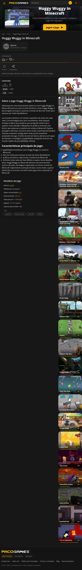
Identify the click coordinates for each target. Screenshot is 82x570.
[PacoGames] (15, 552)
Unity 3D (30, 214)
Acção (12, 185)
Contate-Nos (5, 561)
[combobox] (51, 3)
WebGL (40, 214)
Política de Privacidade (30, 561)
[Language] (77, 3)
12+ (20, 192)
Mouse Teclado (19, 214)
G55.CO (17, 196)
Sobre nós (15, 561)
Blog (57, 561)
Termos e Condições (47, 561)
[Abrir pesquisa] (70, 2)
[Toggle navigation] (4, 3)
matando (8, 214)
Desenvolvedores (68, 561)
